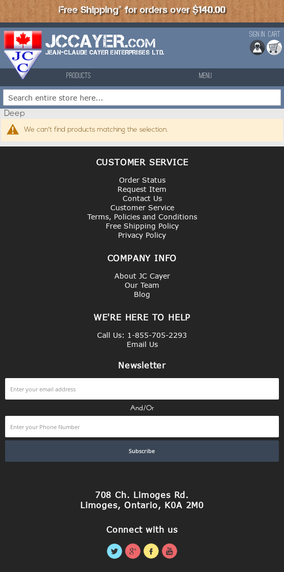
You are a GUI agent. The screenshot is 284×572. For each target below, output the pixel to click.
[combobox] (142, 97)
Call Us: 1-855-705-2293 (142, 335)
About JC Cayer (142, 275)
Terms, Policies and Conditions (142, 216)
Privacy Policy (142, 235)
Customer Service (142, 207)
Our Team (142, 285)
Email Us (142, 344)
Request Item (142, 189)
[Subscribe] (142, 451)
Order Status (142, 180)
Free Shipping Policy (142, 225)
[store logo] (23, 55)
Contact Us (142, 198)
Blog (142, 294)
